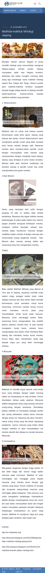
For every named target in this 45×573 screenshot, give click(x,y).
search (39, 3)
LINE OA (19, 571)
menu (34, 3)
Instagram (37, 568)
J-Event (33, 10)
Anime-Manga (10, 10)
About (18, 568)
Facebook (26, 568)
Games (23, 10)
